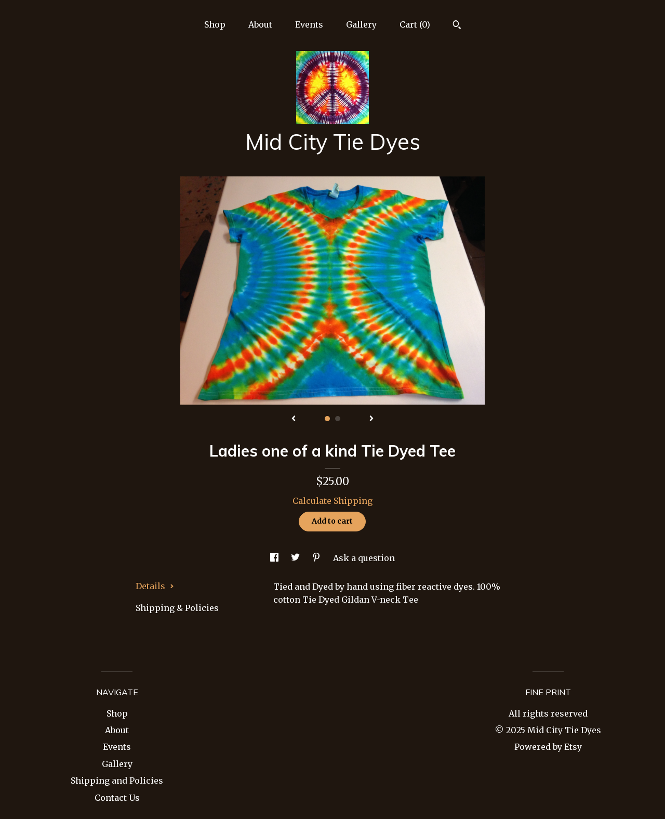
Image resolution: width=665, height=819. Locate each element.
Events (309, 24)
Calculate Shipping (332, 501)
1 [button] (327, 418)
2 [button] (337, 418)
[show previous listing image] (293, 419)
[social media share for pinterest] (317, 558)
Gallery (361, 24)
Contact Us (117, 797)
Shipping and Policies (117, 780)
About (260, 24)
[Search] (457, 26)
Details (155, 586)
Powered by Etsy (548, 747)
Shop (214, 24)
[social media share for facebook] (275, 558)
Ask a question (364, 558)
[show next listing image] (371, 419)
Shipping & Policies (177, 608)
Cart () (415, 24)
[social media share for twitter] (296, 558)
